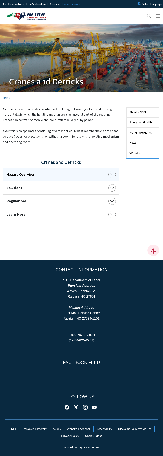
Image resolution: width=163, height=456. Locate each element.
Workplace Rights (140, 133)
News (132, 143)
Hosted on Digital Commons (81, 447)
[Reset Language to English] (139, 4)
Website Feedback (79, 428)
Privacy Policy (70, 435)
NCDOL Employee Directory (29, 428)
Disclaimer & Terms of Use (135, 428)
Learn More (16, 214)
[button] (146, 16)
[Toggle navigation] (158, 16)
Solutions (14, 187)
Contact (134, 153)
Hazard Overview (21, 174)
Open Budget (93, 435)
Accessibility (104, 428)
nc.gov (57, 428)
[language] (152, 4)
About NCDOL (138, 113)
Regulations (16, 201)
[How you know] (70, 4)
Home (6, 98)
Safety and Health (140, 123)
